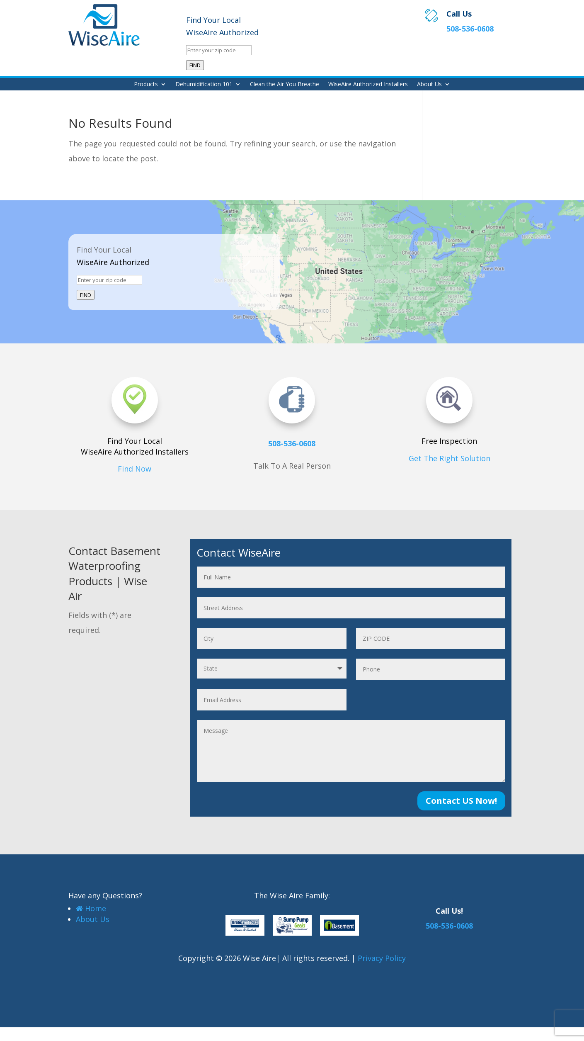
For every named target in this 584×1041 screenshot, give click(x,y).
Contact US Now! (461, 800)
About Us (429, 84)
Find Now (134, 469)
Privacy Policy (382, 958)
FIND (195, 65)
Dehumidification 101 (204, 84)
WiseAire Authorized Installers (368, 84)
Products (146, 84)
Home (91, 908)
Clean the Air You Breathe (284, 84)
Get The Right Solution (449, 458)
